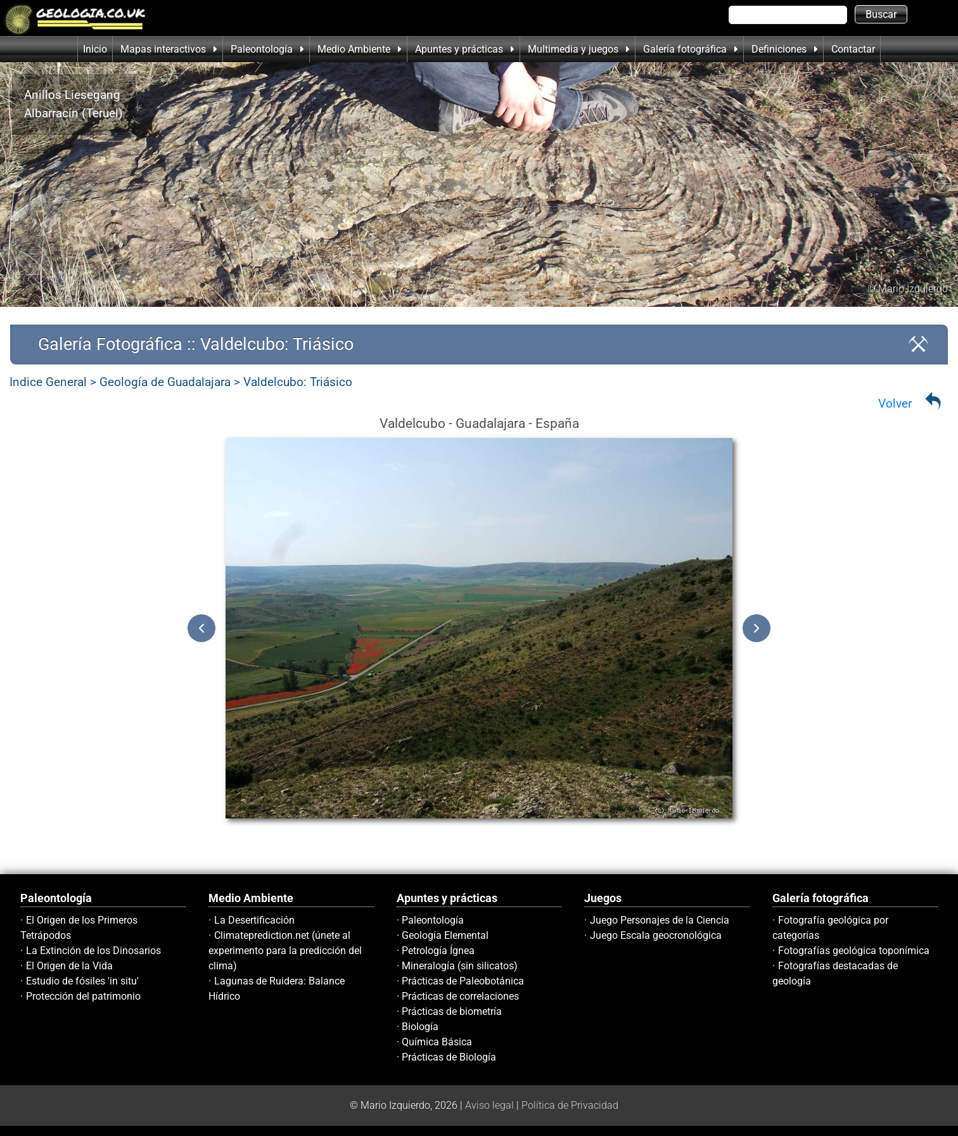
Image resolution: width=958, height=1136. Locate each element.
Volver (895, 403)
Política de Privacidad (569, 1105)
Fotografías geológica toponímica (853, 951)
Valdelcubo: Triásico (297, 382)
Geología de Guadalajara (165, 382)
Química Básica (437, 1042)
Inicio (95, 49)
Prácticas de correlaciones (460, 996)
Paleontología (433, 920)
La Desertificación (254, 920)
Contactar (853, 49)
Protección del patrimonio (83, 996)
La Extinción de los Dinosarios (93, 951)
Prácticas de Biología (449, 1057)
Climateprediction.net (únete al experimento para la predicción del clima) (285, 950)
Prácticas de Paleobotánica (463, 981)
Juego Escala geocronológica (656, 935)
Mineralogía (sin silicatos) (460, 966)
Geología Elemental (445, 935)
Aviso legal (489, 1105)
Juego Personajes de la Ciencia (659, 920)
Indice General (48, 382)
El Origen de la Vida (69, 966)
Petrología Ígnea (438, 951)
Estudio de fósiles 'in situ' (82, 981)
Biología (420, 1027)
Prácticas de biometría (452, 1011)
